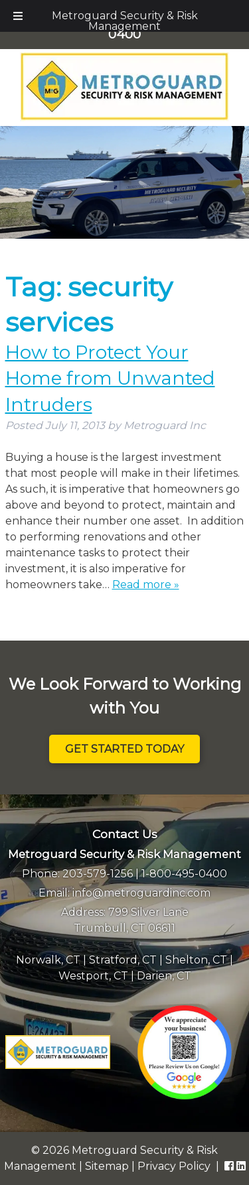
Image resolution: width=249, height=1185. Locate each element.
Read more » (145, 584)
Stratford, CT (123, 960)
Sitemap (107, 1166)
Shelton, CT (196, 960)
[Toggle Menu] (18, 16)
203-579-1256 (97, 873)
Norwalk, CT (48, 960)
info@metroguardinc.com (141, 893)
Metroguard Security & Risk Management (125, 20)
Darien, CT (164, 975)
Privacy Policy (173, 1166)
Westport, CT (93, 975)
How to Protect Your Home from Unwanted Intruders (110, 378)
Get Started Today (124, 749)
